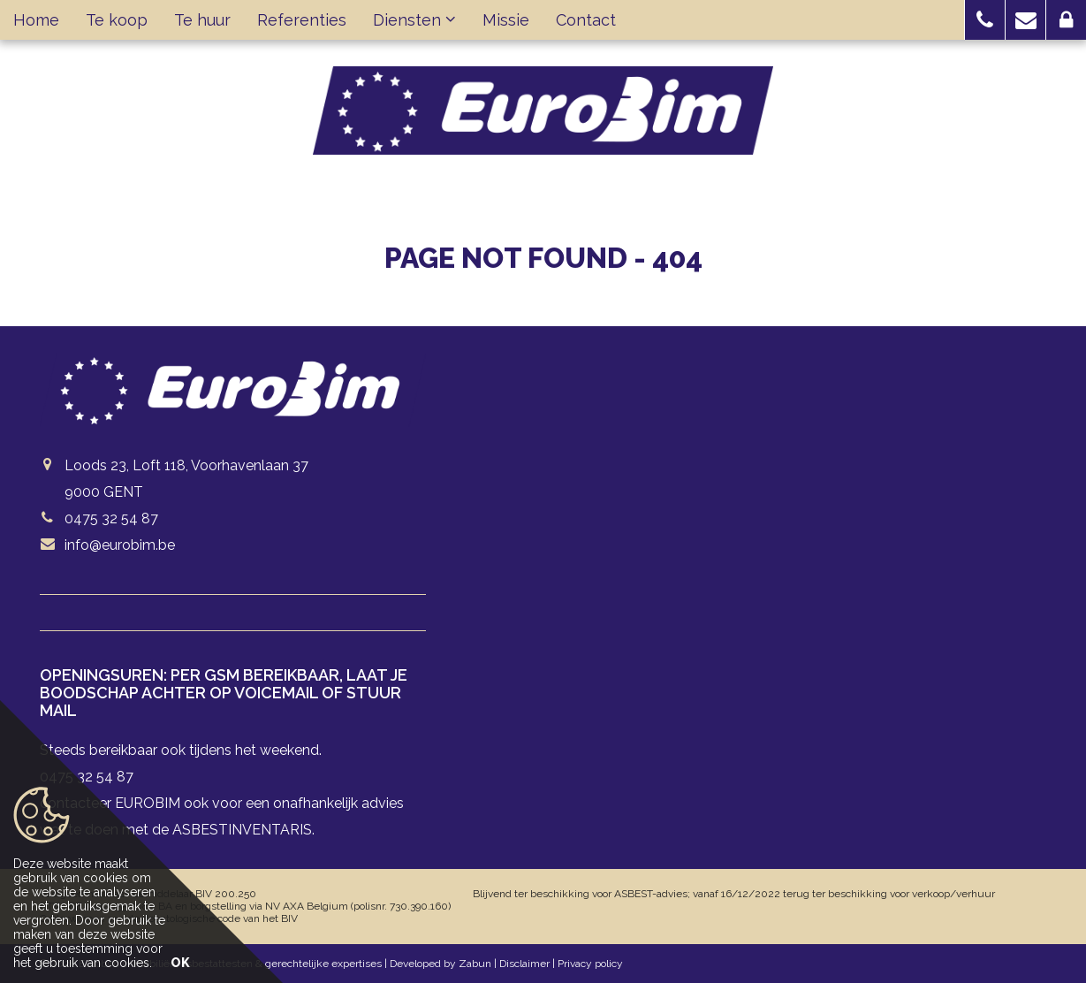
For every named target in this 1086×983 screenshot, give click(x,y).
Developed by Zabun (440, 963)
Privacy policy (590, 963)
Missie (505, 20)
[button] (985, 20)
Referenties (301, 20)
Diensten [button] (414, 20)
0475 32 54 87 (111, 518)
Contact (586, 20)
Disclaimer (524, 963)
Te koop (117, 20)
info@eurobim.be (120, 545)
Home (36, 20)
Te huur (202, 20)
